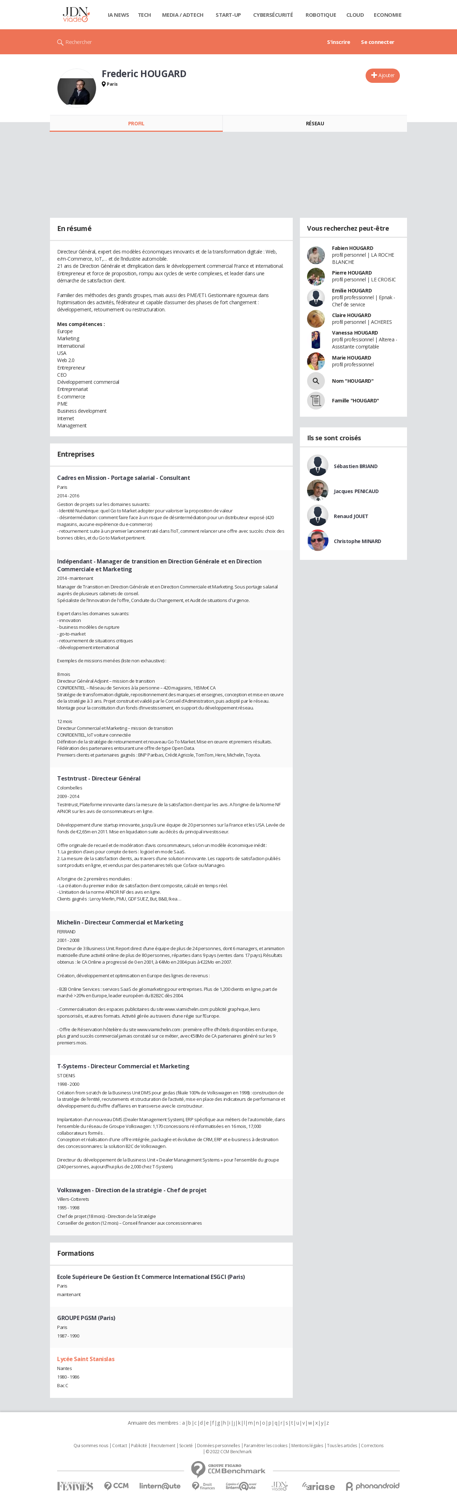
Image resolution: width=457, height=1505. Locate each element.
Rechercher (78, 41)
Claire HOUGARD (351, 315)
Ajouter (386, 75)
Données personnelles (218, 1445)
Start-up (228, 14)
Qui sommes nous (91, 1445)
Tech (144, 14)
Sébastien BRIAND (355, 466)
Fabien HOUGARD (352, 248)
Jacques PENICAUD (356, 491)
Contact (119, 1445)
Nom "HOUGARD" (353, 380)
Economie (388, 14)
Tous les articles (342, 1445)
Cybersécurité (273, 14)
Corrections (372, 1445)
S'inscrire (338, 41)
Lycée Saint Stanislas (85, 1359)
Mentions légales (307, 1445)
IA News (118, 14)
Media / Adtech (183, 14)
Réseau (315, 123)
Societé (186, 1445)
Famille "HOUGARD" (355, 400)
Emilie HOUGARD (352, 290)
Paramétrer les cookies (265, 1445)
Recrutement (163, 1445)
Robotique (321, 14)
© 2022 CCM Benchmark (229, 1451)
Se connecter (378, 41)
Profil (136, 123)
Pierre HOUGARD (352, 272)
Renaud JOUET (351, 516)
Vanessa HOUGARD (355, 332)
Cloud (355, 14)
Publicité (139, 1445)
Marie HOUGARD (351, 357)
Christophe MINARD (357, 541)
